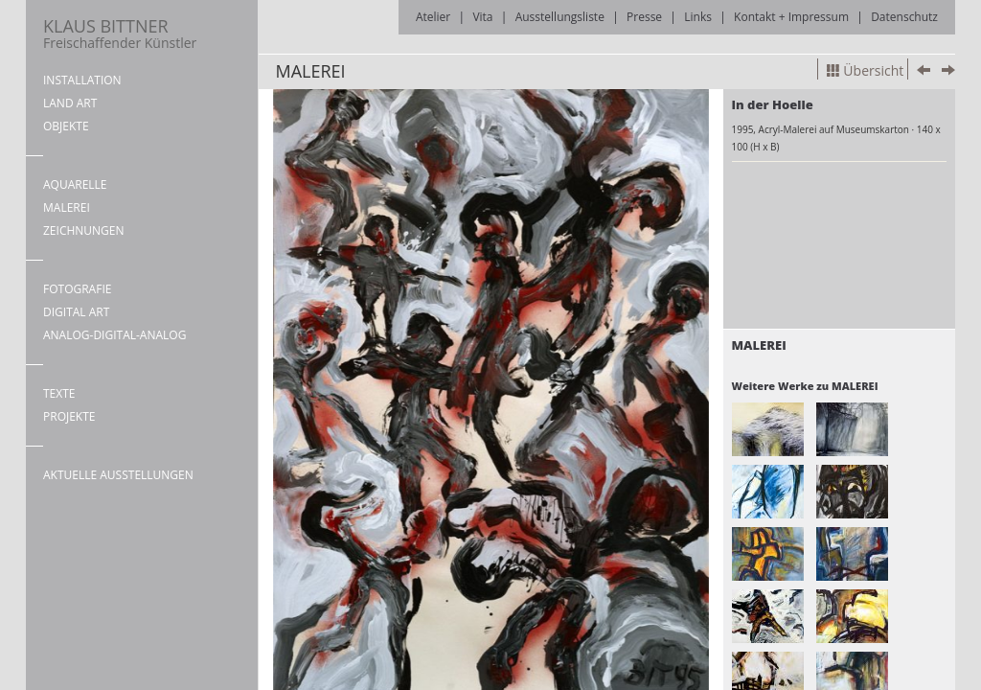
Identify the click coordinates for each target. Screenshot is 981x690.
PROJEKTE (69, 416)
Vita (482, 17)
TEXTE (59, 393)
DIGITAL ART (76, 312)
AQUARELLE (75, 184)
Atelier (433, 17)
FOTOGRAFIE (77, 289)
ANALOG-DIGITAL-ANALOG (114, 335)
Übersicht (865, 70)
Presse (644, 17)
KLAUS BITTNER (119, 33)
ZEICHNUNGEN (84, 230)
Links (698, 17)
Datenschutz (904, 17)
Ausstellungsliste (560, 17)
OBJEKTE (66, 126)
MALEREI (66, 207)
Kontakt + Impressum (791, 17)
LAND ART (70, 103)
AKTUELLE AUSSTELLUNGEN (118, 475)
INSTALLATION (82, 80)
